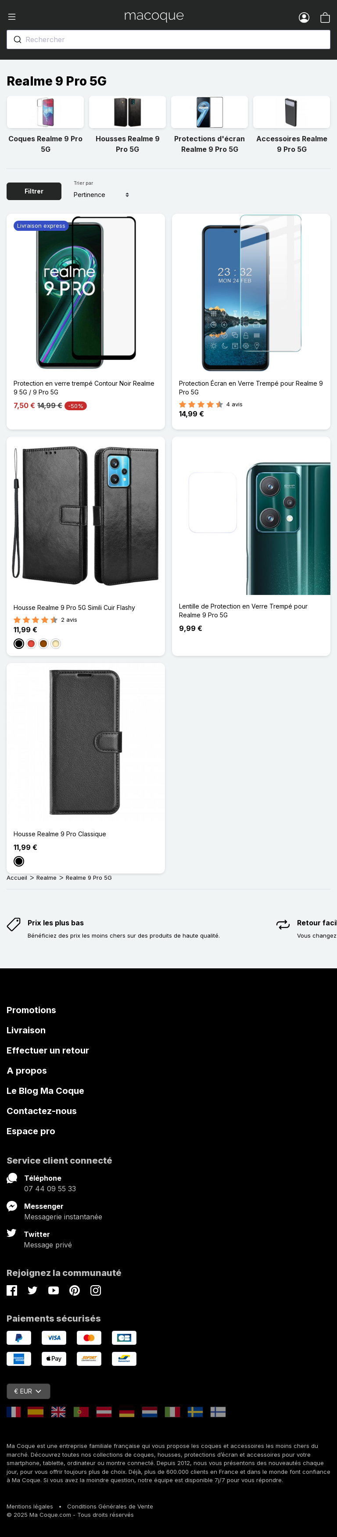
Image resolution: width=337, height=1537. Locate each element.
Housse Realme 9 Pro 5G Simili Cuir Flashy (74, 607)
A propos (27, 1070)
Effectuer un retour (48, 1050)
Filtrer (34, 191)
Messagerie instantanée (63, 1216)
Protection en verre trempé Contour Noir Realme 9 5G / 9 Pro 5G (84, 388)
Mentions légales (30, 1506)
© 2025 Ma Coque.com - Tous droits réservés (70, 1514)
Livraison (26, 1030)
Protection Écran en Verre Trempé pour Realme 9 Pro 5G (251, 388)
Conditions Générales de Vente (110, 1506)
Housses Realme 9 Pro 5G (128, 144)
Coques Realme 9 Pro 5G (45, 144)
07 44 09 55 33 (50, 1188)
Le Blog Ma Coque (45, 1091)
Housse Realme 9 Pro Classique (60, 834)
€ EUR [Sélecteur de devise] (27, 1391)
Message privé (48, 1244)
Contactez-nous (42, 1111)
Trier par (83, 183)
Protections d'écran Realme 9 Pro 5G (209, 144)
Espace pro (31, 1131)
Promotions (31, 1010)
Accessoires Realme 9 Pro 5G (291, 144)
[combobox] (168, 39)
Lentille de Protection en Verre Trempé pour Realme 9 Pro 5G (243, 610)
